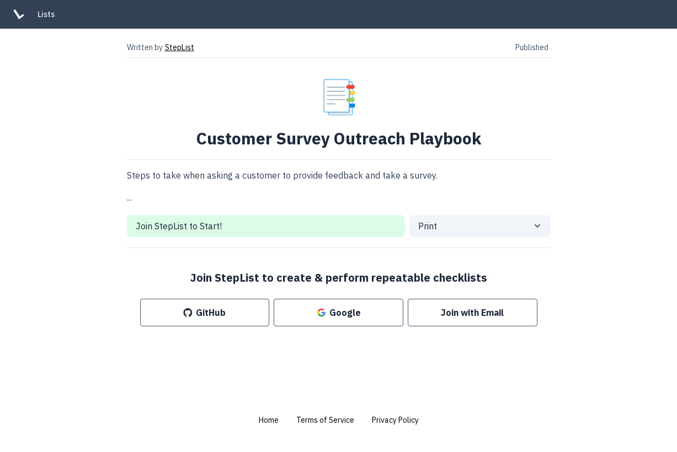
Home (269, 420)
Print (427, 226)
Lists (46, 14)
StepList (179, 47)
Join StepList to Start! (179, 226)
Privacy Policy (395, 420)
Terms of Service (325, 420)
